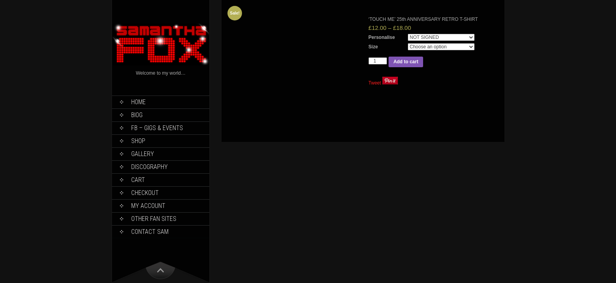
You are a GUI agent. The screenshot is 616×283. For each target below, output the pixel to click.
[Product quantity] (377, 60)
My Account (148, 205)
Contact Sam (150, 231)
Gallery (142, 154)
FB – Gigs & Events (157, 128)
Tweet (374, 83)
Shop (138, 141)
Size (373, 47)
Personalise (381, 37)
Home (138, 102)
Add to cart (405, 61)
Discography (149, 167)
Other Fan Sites (153, 218)
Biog (137, 115)
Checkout (145, 193)
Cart (138, 180)
